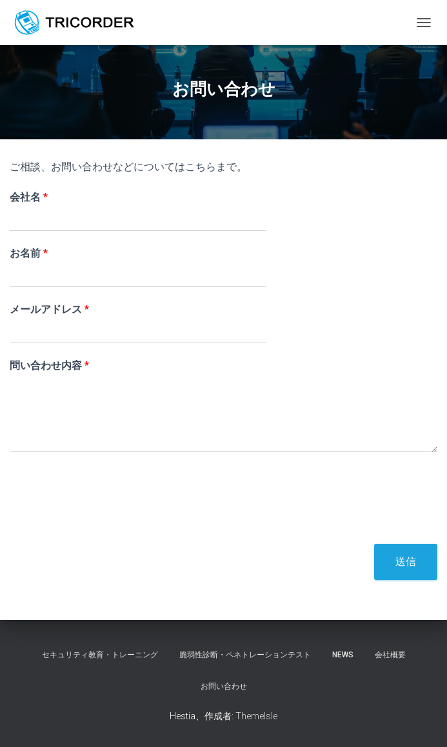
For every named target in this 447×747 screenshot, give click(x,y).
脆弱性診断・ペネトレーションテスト (245, 654)
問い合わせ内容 (49, 365)
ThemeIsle (256, 716)
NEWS (342, 654)
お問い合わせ (224, 686)
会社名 (29, 197)
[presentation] (108, 522)
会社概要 (390, 654)
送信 (405, 561)
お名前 (29, 253)
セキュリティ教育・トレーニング (100, 654)
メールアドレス (49, 309)
